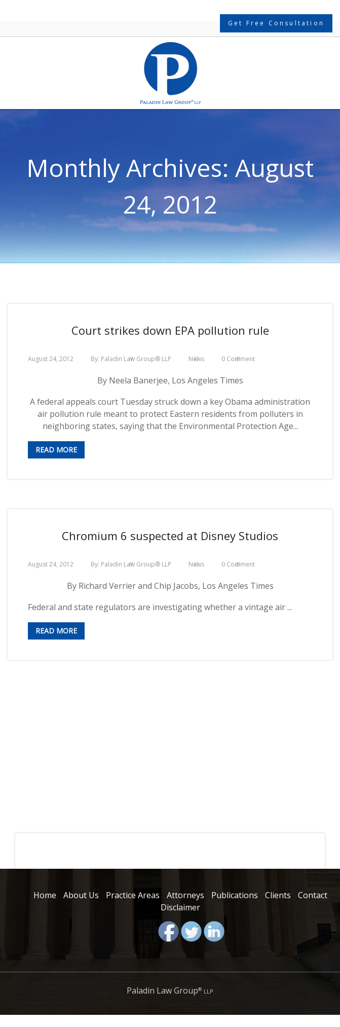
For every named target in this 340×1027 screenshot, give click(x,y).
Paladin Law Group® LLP (136, 359)
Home (44, 895)
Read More (56, 449)
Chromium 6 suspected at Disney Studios (170, 535)
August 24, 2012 (50, 359)
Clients (278, 895)
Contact (312, 895)
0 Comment (238, 359)
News (196, 359)
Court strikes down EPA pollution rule (170, 330)
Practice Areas (133, 895)
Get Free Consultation (276, 23)
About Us (81, 895)
